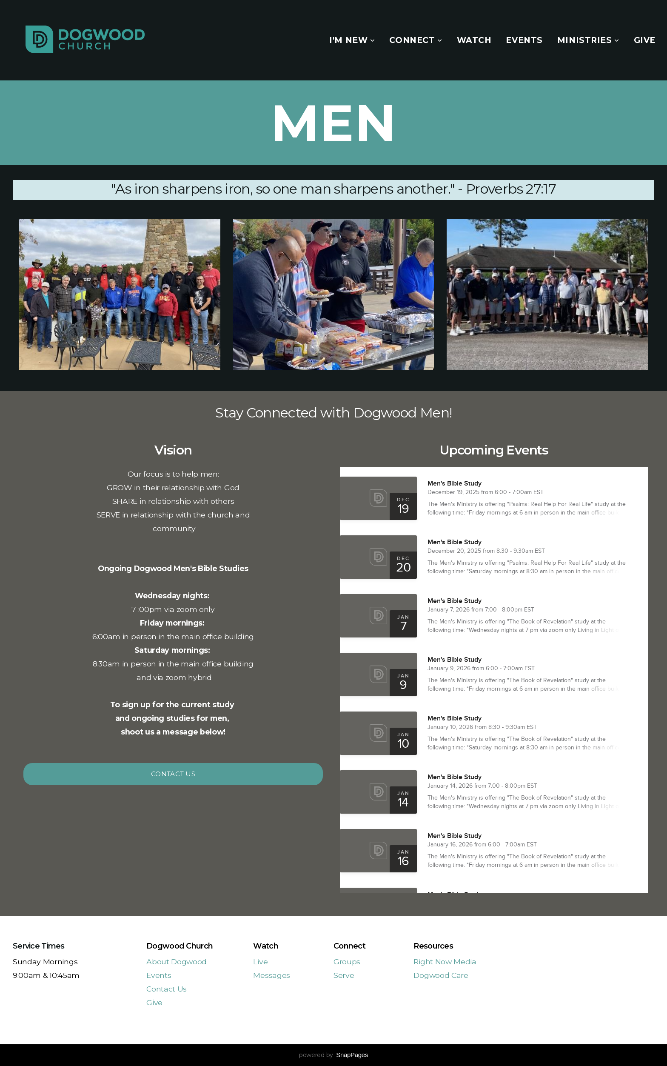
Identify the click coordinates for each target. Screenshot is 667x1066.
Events (524, 40)
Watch (474, 40)
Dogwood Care (440, 975)
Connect (415, 40)
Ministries (588, 40)
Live (260, 961)
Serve (344, 975)
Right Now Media (444, 961)
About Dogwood (176, 961)
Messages (271, 975)
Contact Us (173, 774)
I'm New (352, 40)
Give (645, 40)
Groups (347, 961)
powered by (333, 1055)
